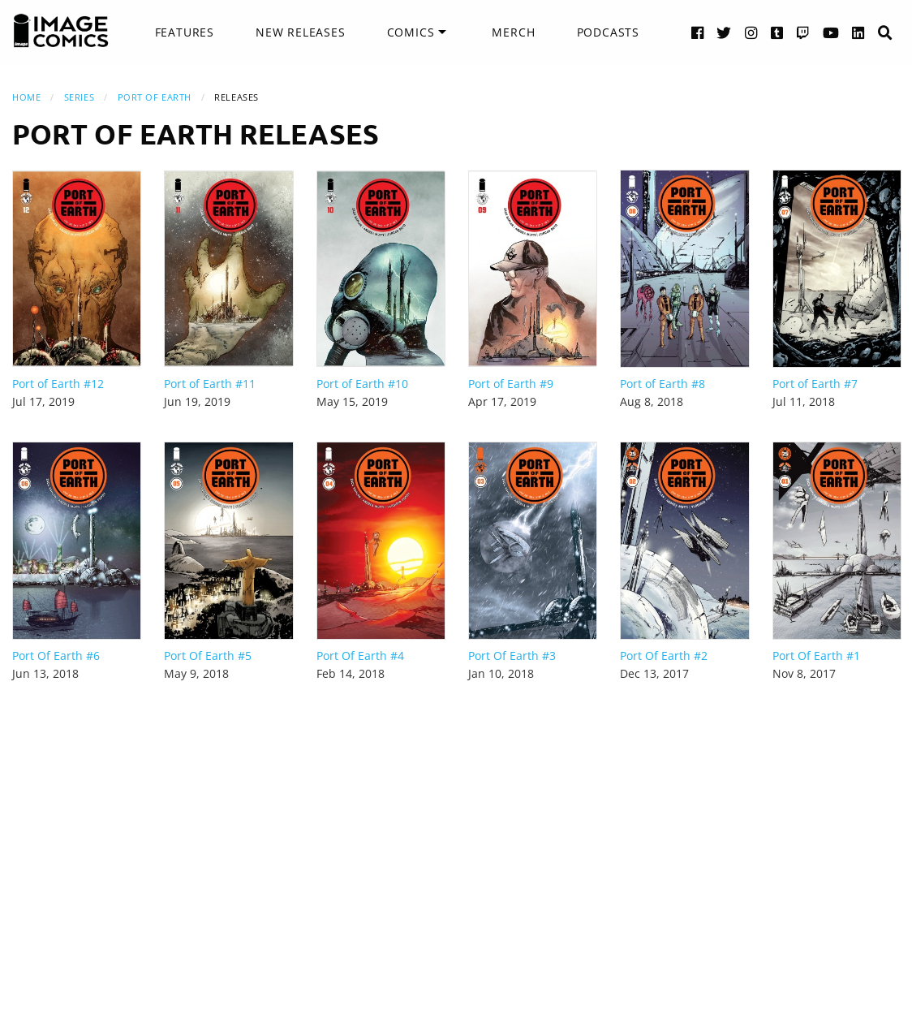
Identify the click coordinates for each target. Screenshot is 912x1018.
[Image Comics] (61, 31)
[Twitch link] (803, 32)
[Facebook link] (697, 32)
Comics (411, 32)
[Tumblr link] (777, 32)
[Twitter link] (724, 32)
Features (184, 32)
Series (79, 97)
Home (26, 97)
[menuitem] (184, 32)
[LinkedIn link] (858, 32)
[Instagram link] (751, 32)
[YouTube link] (831, 32)
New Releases (301, 32)
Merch (513, 32)
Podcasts (608, 32)
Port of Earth (154, 97)
